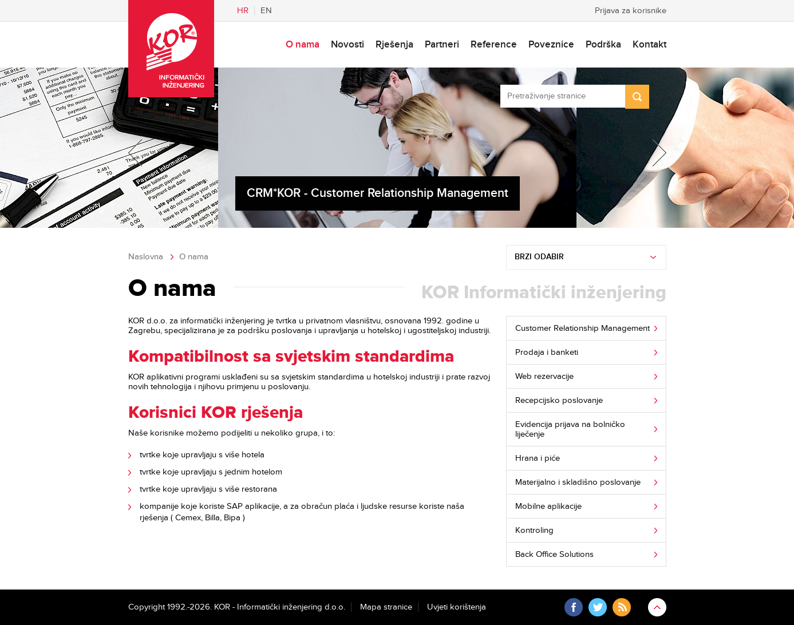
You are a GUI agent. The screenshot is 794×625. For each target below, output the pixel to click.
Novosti (347, 44)
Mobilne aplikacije (548, 506)
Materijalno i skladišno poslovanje (578, 482)
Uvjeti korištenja (456, 607)
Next (652, 153)
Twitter (597, 607)
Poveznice (551, 44)
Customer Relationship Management (582, 328)
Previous (142, 153)
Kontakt (649, 44)
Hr (242, 10)
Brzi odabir (539, 257)
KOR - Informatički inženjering (171, 48)
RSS (622, 607)
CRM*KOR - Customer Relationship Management (377, 193)
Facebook (573, 607)
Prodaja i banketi (546, 352)
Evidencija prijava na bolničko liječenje (570, 429)
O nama (302, 44)
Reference (494, 44)
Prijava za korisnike (630, 10)
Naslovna (145, 257)
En (266, 10)
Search (637, 97)
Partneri (442, 44)
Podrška (603, 44)
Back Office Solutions (554, 554)
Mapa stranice (386, 607)
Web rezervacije (544, 376)
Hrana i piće (537, 458)
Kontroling (534, 530)
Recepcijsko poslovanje (559, 400)
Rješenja (394, 44)
